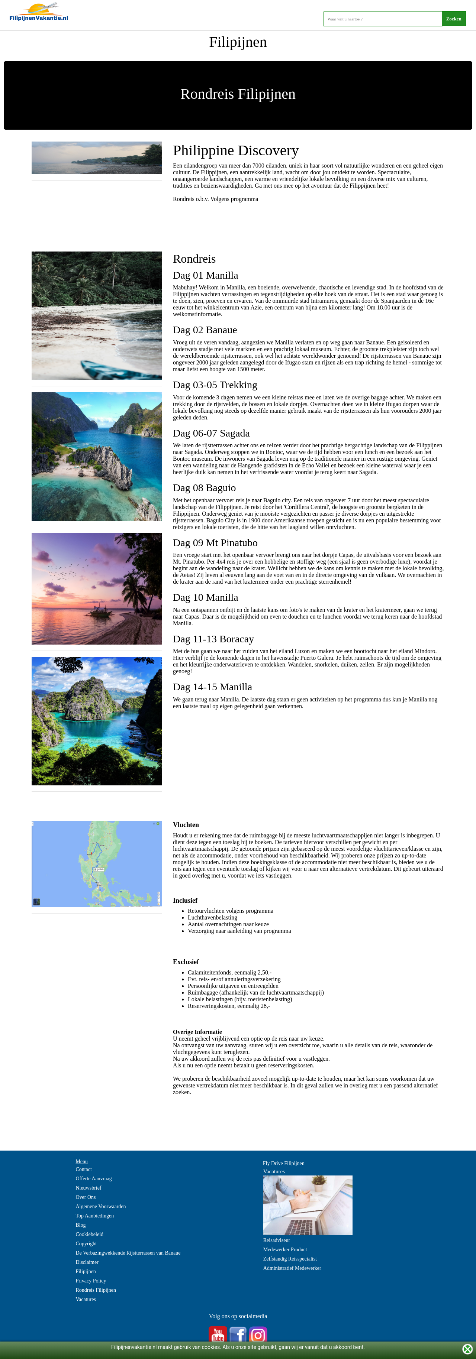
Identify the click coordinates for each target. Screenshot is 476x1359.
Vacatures (85, 1299)
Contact (83, 1169)
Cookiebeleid (89, 1234)
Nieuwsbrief (88, 1188)
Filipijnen (85, 1271)
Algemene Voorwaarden (100, 1206)
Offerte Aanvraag (93, 1178)
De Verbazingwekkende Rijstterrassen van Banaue (127, 1253)
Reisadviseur (276, 1240)
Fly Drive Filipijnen (284, 1163)
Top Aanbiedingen (94, 1216)
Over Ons (85, 1197)
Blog (80, 1225)
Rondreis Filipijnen (95, 1290)
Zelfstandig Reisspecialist (290, 1259)
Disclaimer (86, 1262)
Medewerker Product (285, 1249)
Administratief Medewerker (292, 1268)
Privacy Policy (90, 1281)
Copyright (86, 1243)
